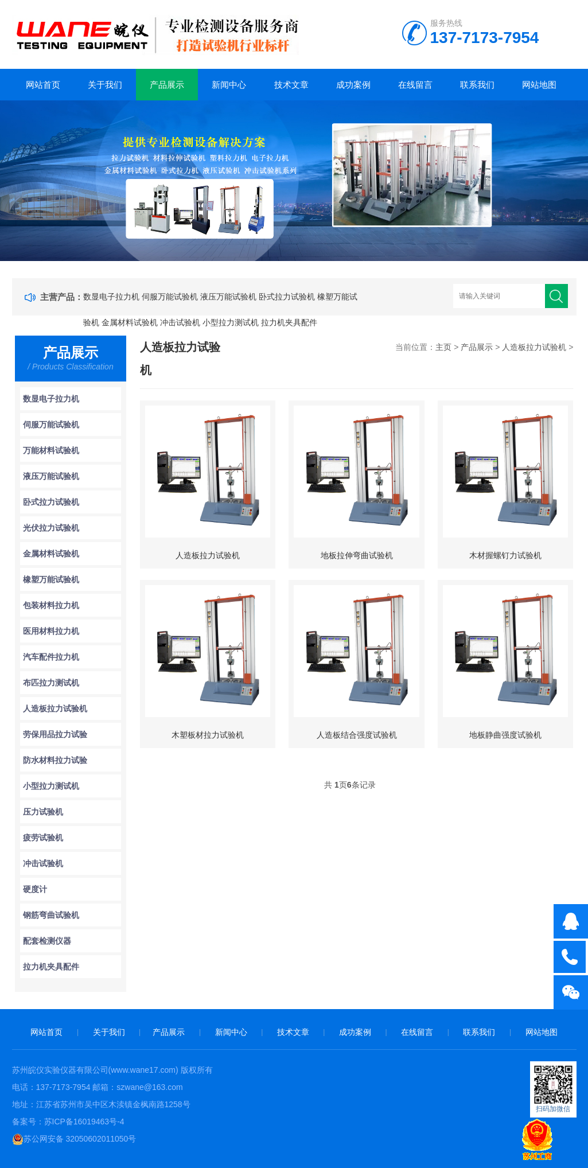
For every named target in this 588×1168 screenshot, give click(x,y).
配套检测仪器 (47, 940)
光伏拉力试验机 (51, 527)
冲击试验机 (180, 322)
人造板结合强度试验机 (357, 734)
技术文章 (291, 84)
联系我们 (477, 84)
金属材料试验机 (130, 322)
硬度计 (35, 889)
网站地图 (539, 84)
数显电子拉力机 (111, 296)
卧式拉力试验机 (287, 296)
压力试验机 (43, 811)
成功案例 (353, 84)
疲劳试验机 (43, 837)
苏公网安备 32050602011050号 (74, 1138)
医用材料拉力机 (51, 631)
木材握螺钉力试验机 (505, 555)
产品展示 (167, 84)
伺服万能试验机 (170, 296)
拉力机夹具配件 (289, 322)
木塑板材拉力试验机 (208, 734)
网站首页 (43, 84)
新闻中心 (229, 84)
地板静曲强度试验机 (505, 734)
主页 (443, 347)
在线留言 (415, 84)
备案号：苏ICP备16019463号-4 (68, 1121)
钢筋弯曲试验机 (51, 915)
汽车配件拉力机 (51, 656)
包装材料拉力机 (51, 605)
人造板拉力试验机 (55, 708)
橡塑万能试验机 (51, 579)
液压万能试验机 (228, 296)
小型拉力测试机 (231, 322)
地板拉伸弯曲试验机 (357, 555)
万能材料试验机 (51, 450)
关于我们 (105, 84)
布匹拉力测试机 (51, 682)
